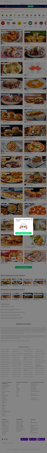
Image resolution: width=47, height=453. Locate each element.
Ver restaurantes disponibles (23, 233)
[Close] (31, 219)
